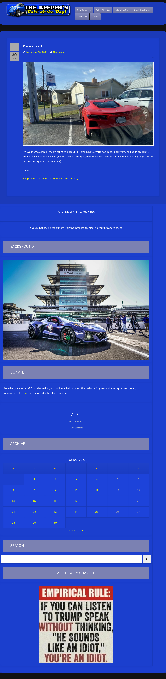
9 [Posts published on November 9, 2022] (55, 490)
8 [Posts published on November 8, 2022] (34, 490)
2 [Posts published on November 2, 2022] (55, 479)
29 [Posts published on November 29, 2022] (34, 522)
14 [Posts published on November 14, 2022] (13, 501)
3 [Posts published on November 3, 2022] (76, 479)
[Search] (147, 559)
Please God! (32, 46)
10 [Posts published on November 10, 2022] (76, 490)
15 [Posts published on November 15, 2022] (34, 501)
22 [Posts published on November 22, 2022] (34, 512)
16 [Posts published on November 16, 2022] (55, 501)
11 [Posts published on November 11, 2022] (97, 490)
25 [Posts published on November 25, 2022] (97, 512)
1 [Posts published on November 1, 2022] (34, 479)
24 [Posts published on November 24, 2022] (76, 512)
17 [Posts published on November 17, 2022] (76, 501)
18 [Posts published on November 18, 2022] (96, 501)
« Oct (72, 530)
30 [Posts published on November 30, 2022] (55, 522)
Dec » (80, 530)
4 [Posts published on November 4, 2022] (97, 479)
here (26, 393)
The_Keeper (59, 52)
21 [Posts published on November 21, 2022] (13, 512)
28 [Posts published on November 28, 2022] (13, 522)
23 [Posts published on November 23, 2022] (55, 512)
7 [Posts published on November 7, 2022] (13, 490)
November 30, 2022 (37, 52)
